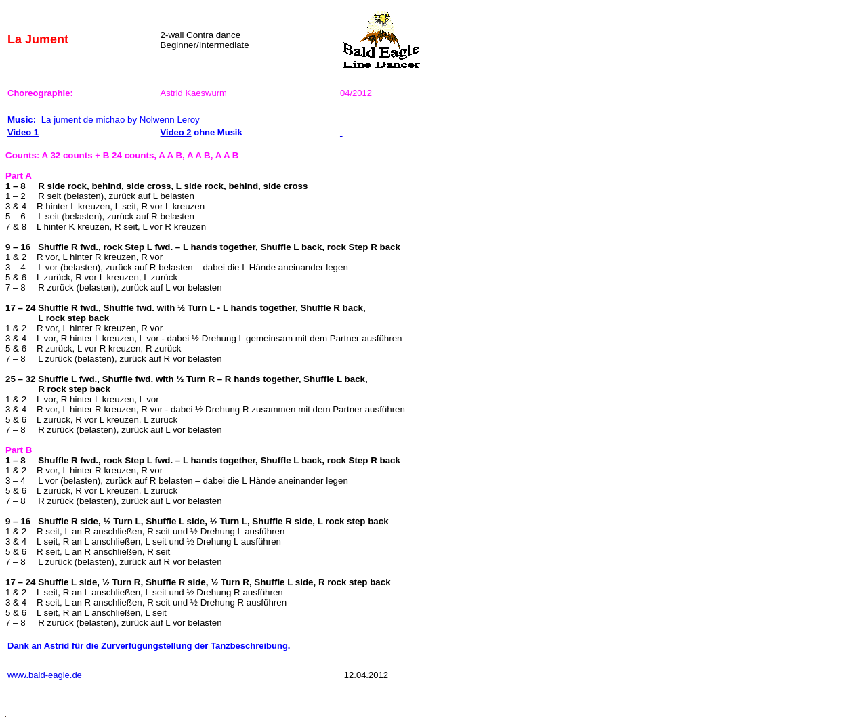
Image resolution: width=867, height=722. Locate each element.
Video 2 (176, 132)
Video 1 (23, 132)
